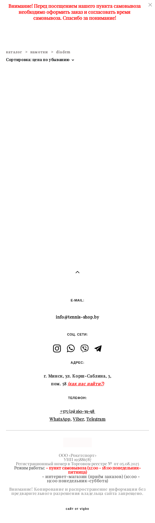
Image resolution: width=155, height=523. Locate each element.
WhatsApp (59, 419)
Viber (78, 419)
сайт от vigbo (77, 508)
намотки (39, 52)
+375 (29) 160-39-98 (77, 411)
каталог (14, 52)
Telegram (96, 419)
